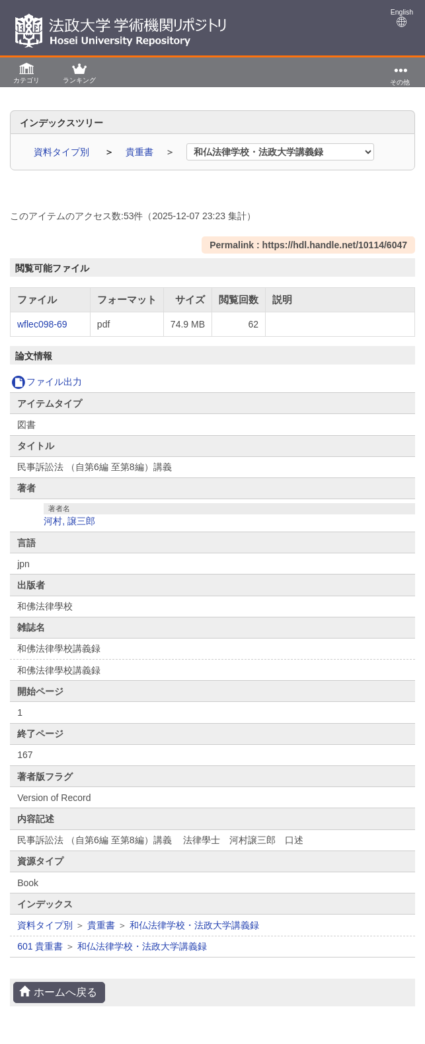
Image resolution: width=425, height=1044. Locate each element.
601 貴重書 (40, 946)
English (402, 17)
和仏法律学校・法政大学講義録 (194, 925)
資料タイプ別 (63, 152)
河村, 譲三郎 (69, 521)
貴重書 (141, 152)
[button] (26, 72)
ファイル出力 (46, 381)
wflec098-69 (42, 324)
